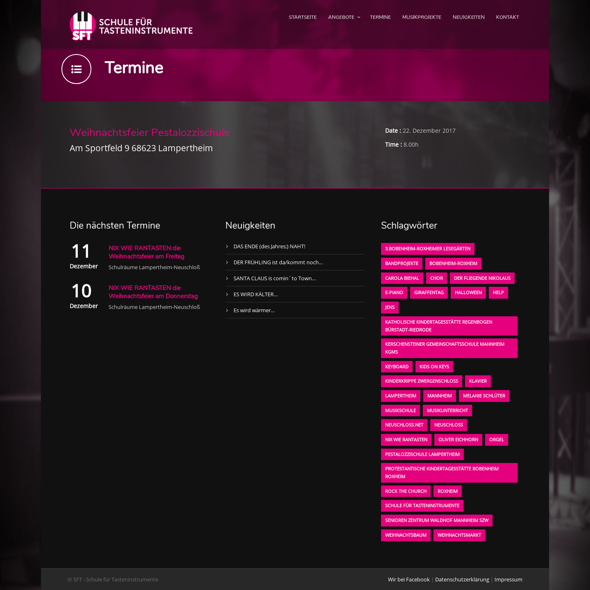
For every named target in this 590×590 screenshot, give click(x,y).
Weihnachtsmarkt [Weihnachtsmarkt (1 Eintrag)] (459, 535)
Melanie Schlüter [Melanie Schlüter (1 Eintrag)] (484, 396)
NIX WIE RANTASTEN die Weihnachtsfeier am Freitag (146, 252)
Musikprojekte (421, 17)
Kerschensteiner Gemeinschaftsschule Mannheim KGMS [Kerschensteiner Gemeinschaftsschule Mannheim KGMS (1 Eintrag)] (444, 348)
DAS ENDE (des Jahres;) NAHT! (269, 246)
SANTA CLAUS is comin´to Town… (275, 278)
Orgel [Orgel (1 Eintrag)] (496, 439)
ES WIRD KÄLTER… (256, 294)
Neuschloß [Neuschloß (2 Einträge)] (448, 425)
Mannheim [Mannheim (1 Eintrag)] (439, 396)
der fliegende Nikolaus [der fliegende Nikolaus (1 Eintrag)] (482, 278)
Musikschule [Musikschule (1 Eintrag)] (400, 410)
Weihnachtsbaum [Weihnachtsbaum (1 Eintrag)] (406, 535)
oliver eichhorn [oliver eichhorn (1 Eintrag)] (458, 439)
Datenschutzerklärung (462, 579)
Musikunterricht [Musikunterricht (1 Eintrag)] (447, 410)
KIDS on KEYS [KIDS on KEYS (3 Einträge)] (434, 366)
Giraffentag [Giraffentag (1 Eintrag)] (429, 292)
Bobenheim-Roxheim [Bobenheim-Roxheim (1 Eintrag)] (453, 263)
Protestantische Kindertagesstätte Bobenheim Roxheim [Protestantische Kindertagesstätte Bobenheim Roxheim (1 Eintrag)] (442, 472)
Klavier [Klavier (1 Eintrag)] (478, 381)
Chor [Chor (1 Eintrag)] (436, 278)
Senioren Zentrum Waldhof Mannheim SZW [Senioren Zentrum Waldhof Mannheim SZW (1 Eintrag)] (436, 520)
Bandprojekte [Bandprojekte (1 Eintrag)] (401, 263)
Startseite (303, 17)
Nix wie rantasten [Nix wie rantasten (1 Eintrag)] (406, 439)
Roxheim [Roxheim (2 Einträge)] (448, 491)
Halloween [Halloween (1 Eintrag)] (468, 292)
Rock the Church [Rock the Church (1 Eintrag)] (406, 491)
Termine (380, 17)
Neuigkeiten (469, 17)
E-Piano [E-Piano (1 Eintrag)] (394, 292)
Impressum (508, 579)
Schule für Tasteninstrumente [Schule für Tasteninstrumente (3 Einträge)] (422, 505)
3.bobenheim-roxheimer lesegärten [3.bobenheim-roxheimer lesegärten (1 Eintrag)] (427, 248)
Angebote (341, 17)
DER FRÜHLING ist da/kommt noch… (278, 262)
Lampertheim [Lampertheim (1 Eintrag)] (400, 396)
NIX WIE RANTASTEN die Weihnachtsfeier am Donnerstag (153, 292)
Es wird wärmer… (254, 310)
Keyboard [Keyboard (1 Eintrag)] (396, 366)
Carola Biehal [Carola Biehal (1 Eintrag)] (402, 278)
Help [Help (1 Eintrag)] (498, 292)
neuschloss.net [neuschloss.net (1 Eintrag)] (404, 425)
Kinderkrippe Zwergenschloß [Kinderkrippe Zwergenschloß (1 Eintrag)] (421, 381)
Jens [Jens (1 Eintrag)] (390, 307)
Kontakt (507, 17)
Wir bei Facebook (409, 579)
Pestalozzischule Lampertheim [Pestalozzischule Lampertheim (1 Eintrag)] (422, 454)
